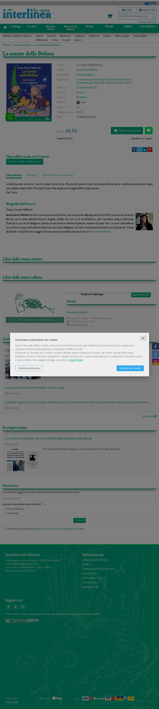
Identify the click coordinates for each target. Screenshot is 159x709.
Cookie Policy (75, 359)
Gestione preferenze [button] (29, 368)
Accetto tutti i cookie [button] (130, 368)
